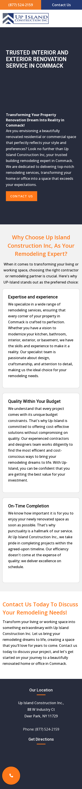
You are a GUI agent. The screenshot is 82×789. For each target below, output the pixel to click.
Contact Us (61, 4)
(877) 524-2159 (20, 4)
